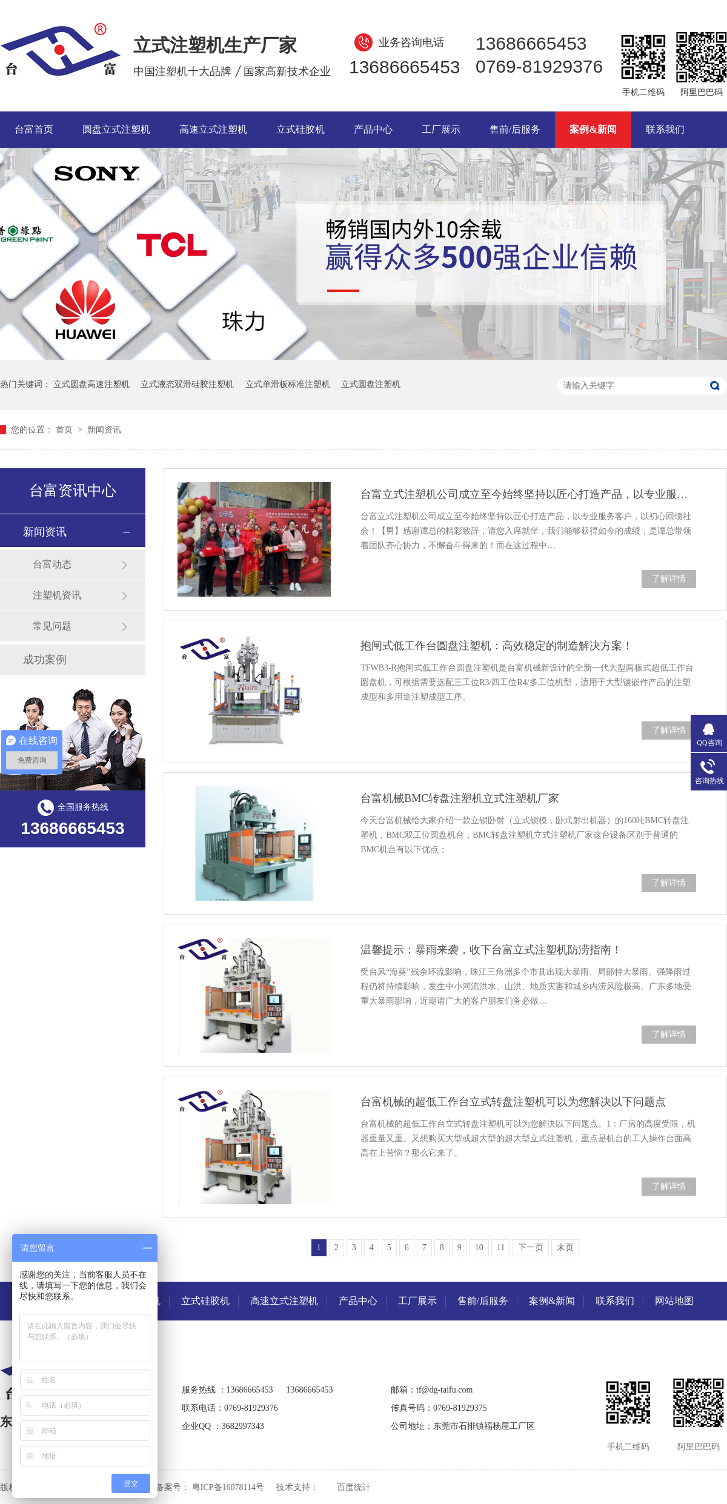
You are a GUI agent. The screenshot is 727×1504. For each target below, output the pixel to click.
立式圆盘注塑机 (370, 384)
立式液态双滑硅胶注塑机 (187, 384)
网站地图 (674, 1301)
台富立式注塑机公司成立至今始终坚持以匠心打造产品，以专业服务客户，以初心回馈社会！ (528, 494)
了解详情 (669, 578)
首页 (65, 429)
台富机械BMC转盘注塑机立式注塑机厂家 (459, 798)
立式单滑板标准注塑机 (287, 384)
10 (479, 1247)
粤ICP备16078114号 (228, 1487)
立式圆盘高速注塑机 (91, 384)
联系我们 (665, 129)
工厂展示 (441, 129)
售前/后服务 (515, 129)
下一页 (530, 1247)
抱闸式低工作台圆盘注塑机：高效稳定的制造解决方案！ (496, 646)
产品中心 (373, 129)
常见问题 (52, 626)
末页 (565, 1247)
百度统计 (354, 1487)
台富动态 (52, 564)
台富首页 (34, 129)
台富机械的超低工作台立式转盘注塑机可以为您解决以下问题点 (513, 1102)
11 (501, 1247)
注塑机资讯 (57, 595)
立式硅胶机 (300, 129)
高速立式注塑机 (213, 129)
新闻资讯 (104, 429)
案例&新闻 (592, 129)
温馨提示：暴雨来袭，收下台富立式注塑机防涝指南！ (491, 950)
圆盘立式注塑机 (116, 129)
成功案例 (45, 660)
